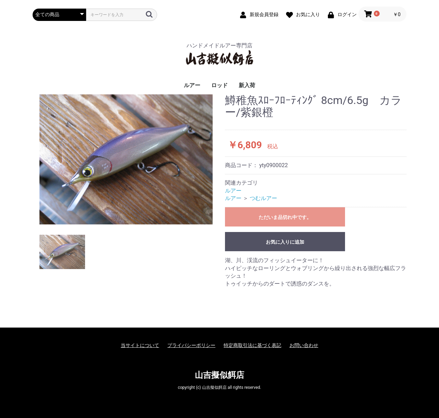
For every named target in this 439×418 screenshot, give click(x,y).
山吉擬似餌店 (219, 375)
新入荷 (247, 85)
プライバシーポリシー (191, 345)
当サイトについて (140, 345)
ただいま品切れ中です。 (285, 217)
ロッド (219, 85)
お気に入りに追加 (285, 242)
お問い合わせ (303, 345)
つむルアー (263, 198)
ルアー (192, 85)
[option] (126, 159)
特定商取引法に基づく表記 (252, 345)
